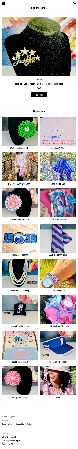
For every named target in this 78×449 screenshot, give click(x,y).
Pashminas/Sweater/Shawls (20, 182)
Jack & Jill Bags (58, 182)
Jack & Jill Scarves (58, 218)
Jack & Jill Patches (20, 253)
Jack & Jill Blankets (20, 360)
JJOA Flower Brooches (20, 218)
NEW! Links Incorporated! (20, 146)
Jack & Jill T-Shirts (58, 146)
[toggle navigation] (3, 3)
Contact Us (20, 424)
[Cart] (74, 4)
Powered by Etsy (8, 444)
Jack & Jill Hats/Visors (58, 360)
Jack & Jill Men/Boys (58, 253)
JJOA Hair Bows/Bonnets (58, 325)
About (10, 424)
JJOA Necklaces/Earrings (20, 289)
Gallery (29, 424)
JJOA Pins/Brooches (20, 325)
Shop (4, 424)
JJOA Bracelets (58, 289)
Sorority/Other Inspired (20, 396)
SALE (58, 396)
